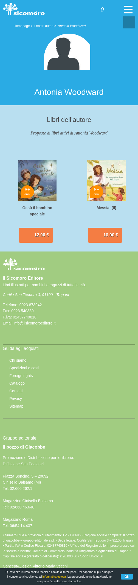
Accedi (81, 10)
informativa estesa (54, 576)
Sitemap (16, 406)
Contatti (15, 391)
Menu (128, 12)
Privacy (15, 398)
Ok (127, 577)
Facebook (9, 336)
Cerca (118, 10)
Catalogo (17, 383)
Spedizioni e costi (24, 368)
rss (21, 336)
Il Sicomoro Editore (24, 269)
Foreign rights (21, 375)
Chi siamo (17, 360)
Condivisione (129, 22)
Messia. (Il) (106, 208)
